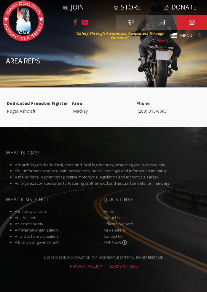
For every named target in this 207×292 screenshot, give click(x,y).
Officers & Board (118, 224)
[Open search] (200, 35)
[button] (181, 35)
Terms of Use (123, 266)
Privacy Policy (86, 266)
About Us (112, 218)
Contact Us (113, 236)
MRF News (115, 242)
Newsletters (114, 230)
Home (109, 211)
